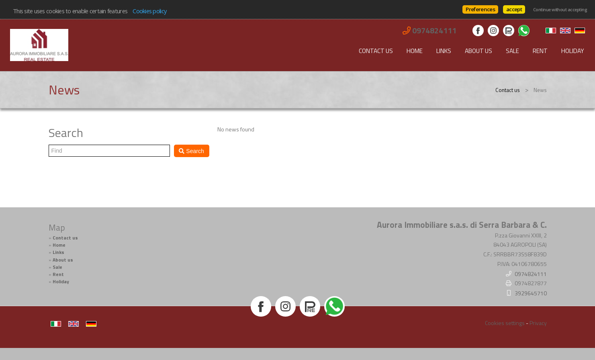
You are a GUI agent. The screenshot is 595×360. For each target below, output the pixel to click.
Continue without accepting (560, 9)
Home (415, 50)
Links (443, 50)
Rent (540, 50)
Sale (512, 50)
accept (514, 9)
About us (478, 50)
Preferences (480, 9)
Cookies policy (149, 11)
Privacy (538, 323)
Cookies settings (505, 323)
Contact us (376, 50)
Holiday (572, 50)
